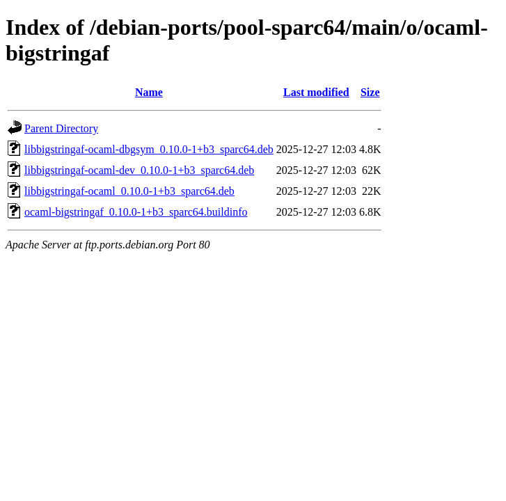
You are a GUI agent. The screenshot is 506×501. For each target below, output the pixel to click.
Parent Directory (61, 128)
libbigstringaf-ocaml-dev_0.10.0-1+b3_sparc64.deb (139, 170)
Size (370, 92)
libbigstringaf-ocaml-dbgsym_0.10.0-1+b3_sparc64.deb (149, 149)
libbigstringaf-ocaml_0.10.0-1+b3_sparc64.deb (129, 191)
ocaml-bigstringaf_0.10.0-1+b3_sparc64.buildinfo (136, 212)
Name (149, 92)
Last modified (316, 92)
